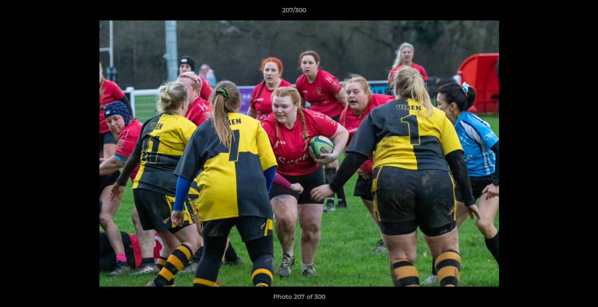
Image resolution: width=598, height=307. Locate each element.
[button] (562, 12)
